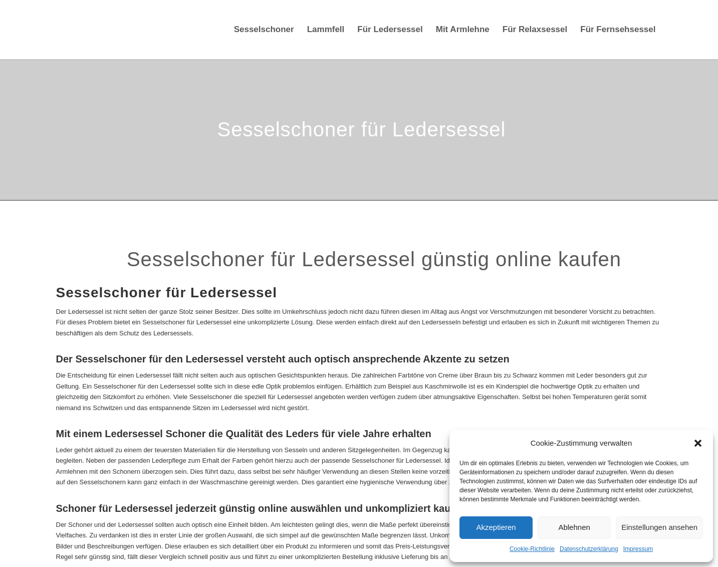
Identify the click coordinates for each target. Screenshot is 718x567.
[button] (698, 443)
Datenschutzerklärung (589, 548)
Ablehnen (574, 527)
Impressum (638, 548)
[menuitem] (264, 29)
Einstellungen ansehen (659, 527)
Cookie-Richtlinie (532, 548)
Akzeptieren (496, 527)
